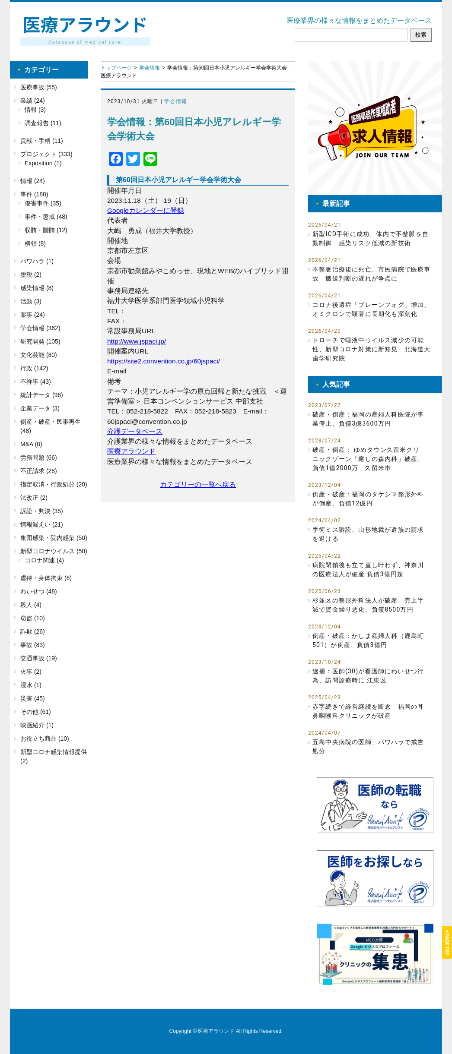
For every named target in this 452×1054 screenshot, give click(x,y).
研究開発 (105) (40, 341)
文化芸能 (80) (38, 354)
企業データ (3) (40, 408)
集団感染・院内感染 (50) (53, 537)
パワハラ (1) (37, 261)
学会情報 (149, 68)
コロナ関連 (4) (44, 560)
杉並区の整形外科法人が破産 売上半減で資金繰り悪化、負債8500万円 (368, 605)
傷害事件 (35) (43, 203)
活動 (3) (30, 301)
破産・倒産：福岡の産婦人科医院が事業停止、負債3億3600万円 (368, 419)
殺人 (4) (30, 604)
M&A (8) (31, 444)
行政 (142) (34, 368)
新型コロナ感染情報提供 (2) (53, 756)
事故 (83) (32, 644)
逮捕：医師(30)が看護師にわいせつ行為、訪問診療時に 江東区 (368, 676)
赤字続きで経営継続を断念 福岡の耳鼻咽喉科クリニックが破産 (368, 711)
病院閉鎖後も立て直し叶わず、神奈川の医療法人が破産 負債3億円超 (368, 569)
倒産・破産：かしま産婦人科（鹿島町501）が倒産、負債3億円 (368, 640)
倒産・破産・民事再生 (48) (50, 426)
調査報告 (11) (43, 123)
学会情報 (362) (40, 328)
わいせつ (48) (38, 591)
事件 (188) (34, 194)
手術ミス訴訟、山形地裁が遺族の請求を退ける (368, 534)
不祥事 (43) (35, 381)
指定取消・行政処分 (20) (53, 484)
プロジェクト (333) (46, 154)
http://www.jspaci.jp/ (136, 341)
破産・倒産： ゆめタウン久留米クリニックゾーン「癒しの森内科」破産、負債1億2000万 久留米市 (368, 458)
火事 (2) (30, 671)
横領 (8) (35, 243)
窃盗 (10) (32, 618)
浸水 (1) (30, 685)
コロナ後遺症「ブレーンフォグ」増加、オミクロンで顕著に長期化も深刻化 (371, 309)
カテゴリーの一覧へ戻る (198, 484)
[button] (375, 128)
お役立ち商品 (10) (44, 738)
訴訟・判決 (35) (41, 511)
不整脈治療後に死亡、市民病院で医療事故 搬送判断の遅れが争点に (371, 274)
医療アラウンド (131, 451)
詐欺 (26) (32, 631)
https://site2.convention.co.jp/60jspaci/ (163, 361)
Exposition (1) (43, 163)
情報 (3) (35, 109)
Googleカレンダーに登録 (145, 210)
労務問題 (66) (38, 457)
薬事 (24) (32, 314)
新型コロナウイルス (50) (53, 551)
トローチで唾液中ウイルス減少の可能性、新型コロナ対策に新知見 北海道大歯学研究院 (371, 349)
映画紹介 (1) (37, 725)
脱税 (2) (30, 274)
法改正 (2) (34, 497)
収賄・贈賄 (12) (46, 230)
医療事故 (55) (38, 87)
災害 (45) (32, 698)
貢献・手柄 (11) (41, 140)
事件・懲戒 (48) (46, 216)
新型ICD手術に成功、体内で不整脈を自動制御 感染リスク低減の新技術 (370, 238)
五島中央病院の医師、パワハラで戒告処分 (368, 746)
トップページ (116, 68)
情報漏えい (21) (41, 524)
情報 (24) (32, 180)
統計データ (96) (41, 394)
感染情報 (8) (37, 287)
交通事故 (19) (38, 658)
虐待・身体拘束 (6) (46, 577)
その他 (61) (35, 711)
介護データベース (134, 431)
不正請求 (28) (38, 470)
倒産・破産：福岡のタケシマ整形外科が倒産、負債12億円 (368, 499)
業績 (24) (32, 100)
